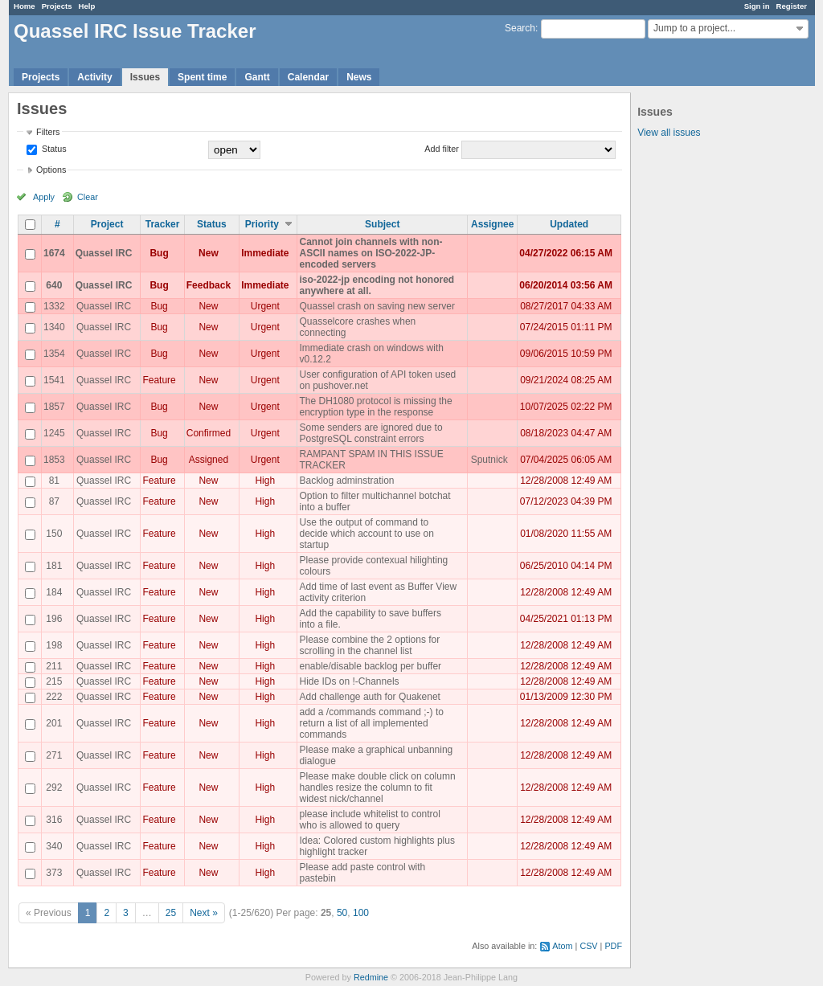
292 (54, 787)
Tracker (162, 224)
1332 (54, 306)
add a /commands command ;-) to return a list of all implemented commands (371, 723)
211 (54, 666)
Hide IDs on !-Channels (349, 681)
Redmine (371, 977)
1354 (54, 353)
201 (54, 723)
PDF (613, 946)
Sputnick (489, 459)
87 (54, 501)
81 (54, 480)
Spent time (202, 77)
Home (24, 6)
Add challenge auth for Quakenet (369, 696)
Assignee (492, 224)
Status (53, 148)
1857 (54, 406)
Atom (562, 946)
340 (54, 846)
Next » (204, 912)
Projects (57, 6)
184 (54, 592)
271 (54, 755)
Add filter (441, 148)
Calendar (308, 77)
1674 (54, 253)
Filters (47, 132)
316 (54, 819)
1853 (54, 459)
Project (107, 224)
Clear (87, 197)
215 (54, 681)
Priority (262, 224)
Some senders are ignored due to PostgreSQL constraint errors (370, 433)
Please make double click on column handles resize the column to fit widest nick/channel (377, 787)
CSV (588, 946)
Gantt (256, 77)
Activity (94, 77)
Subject (382, 224)
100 (361, 912)
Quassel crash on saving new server (376, 306)
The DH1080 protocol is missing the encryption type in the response (375, 406)
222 (54, 696)
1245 (54, 433)
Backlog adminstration (346, 480)
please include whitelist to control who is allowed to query (369, 819)
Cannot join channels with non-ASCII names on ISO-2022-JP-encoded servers (370, 253)
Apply (44, 197)
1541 (54, 380)
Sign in (757, 6)
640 (54, 285)
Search (520, 28)
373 (54, 872)
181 (54, 565)
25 (171, 912)
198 (54, 645)
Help (87, 6)
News (358, 77)
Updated (569, 224)
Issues (145, 77)
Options (51, 169)
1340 (54, 327)
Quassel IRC (104, 253)
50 (342, 912)
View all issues (668, 132)
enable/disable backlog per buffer (370, 666)
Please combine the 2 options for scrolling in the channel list (369, 645)
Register (791, 6)
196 (54, 618)
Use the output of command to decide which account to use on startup (366, 533)
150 (54, 533)
